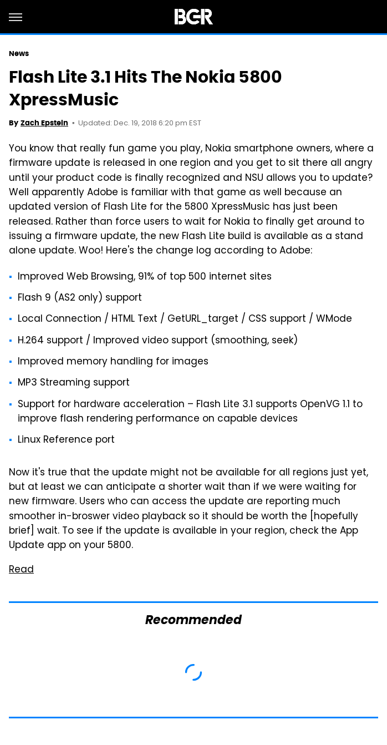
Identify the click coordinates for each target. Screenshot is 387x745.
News (19, 53)
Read (21, 570)
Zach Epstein (44, 123)
